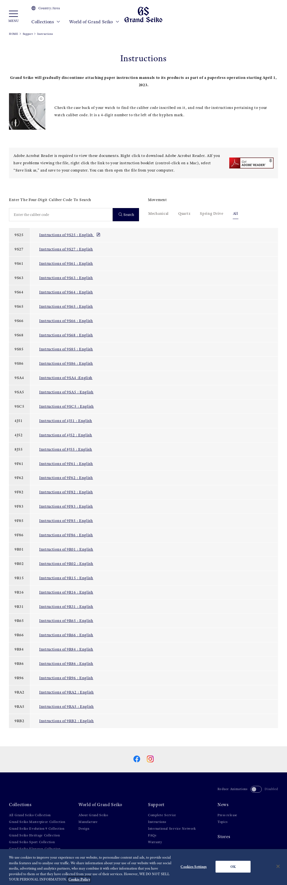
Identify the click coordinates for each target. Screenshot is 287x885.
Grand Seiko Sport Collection (32, 842)
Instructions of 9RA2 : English (66, 692)
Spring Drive (211, 213)
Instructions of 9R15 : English (66, 577)
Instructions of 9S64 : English (66, 292)
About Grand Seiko (93, 815)
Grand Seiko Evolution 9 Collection (36, 828)
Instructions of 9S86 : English (66, 363)
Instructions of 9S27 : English (66, 249)
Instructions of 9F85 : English (66, 520)
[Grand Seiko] (143, 14)
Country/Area (45, 8)
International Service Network (172, 828)
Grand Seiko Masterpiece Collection (37, 822)
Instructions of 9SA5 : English (66, 391)
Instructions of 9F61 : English (66, 463)
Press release (227, 815)
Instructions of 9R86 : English (66, 663)
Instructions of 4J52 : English (65, 434)
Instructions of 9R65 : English (66, 620)
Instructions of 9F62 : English (66, 477)
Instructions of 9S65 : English (66, 306)
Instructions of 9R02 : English (66, 563)
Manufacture (88, 822)
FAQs (152, 835)
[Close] (278, 867)
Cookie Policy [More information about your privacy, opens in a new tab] (79, 880)
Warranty (155, 842)
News (223, 805)
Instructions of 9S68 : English (66, 334)
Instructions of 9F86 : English (66, 534)
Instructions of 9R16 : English (66, 592)
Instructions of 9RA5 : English (66, 706)
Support (28, 34)
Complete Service (162, 815)
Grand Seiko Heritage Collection (34, 835)
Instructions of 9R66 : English (66, 634)
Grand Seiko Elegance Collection (35, 849)
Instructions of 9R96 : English (66, 677)
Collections (45, 22)
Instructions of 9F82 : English (66, 491)
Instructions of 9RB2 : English (66, 720)
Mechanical (158, 213)
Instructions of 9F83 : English (66, 506)
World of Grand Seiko (94, 22)
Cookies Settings (193, 867)
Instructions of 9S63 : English (66, 277)
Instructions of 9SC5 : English (66, 406)
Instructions (157, 822)
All (235, 213)
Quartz (184, 213)
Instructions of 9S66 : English (66, 320)
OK (233, 867)
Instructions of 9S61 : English (66, 263)
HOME (13, 34)
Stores (223, 837)
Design (83, 828)
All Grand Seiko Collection (30, 815)
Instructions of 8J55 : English (65, 449)
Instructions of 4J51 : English (65, 420)
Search (127, 215)
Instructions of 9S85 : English (66, 349)
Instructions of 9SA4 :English (65, 377)
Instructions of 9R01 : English (66, 549)
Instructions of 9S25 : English (69, 234)
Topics (222, 822)
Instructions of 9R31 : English (66, 606)
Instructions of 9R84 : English (66, 649)
